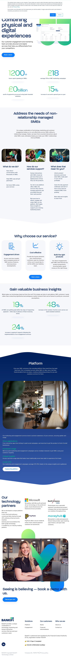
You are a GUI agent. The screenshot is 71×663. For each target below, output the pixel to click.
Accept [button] (52, 14)
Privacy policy (44, 653)
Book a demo (8, 55)
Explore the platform (11, 469)
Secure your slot (10, 600)
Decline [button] (59, 14)
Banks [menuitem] (42, 625)
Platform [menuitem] (27, 625)
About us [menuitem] (58, 625)
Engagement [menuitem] (28, 628)
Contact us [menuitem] (58, 628)
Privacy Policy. (16, 7)
